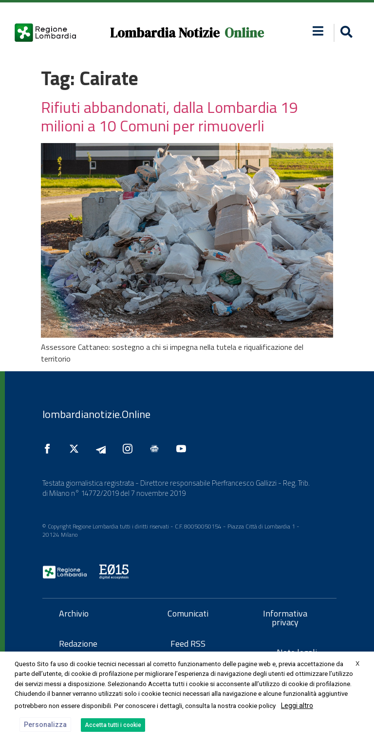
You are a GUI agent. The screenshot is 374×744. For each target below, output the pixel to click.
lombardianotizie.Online (96, 414)
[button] (345, 33)
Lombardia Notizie (165, 33)
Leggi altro (297, 705)
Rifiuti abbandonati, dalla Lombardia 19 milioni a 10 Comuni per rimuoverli (169, 116)
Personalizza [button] (45, 724)
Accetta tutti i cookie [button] (113, 725)
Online (244, 33)
